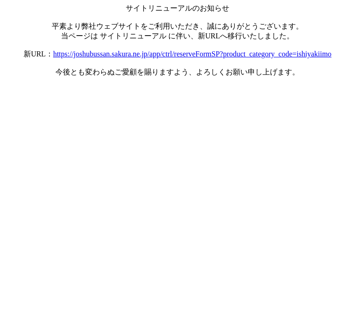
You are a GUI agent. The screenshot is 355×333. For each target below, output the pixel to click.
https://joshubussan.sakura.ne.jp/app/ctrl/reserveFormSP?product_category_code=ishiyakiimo (192, 54)
